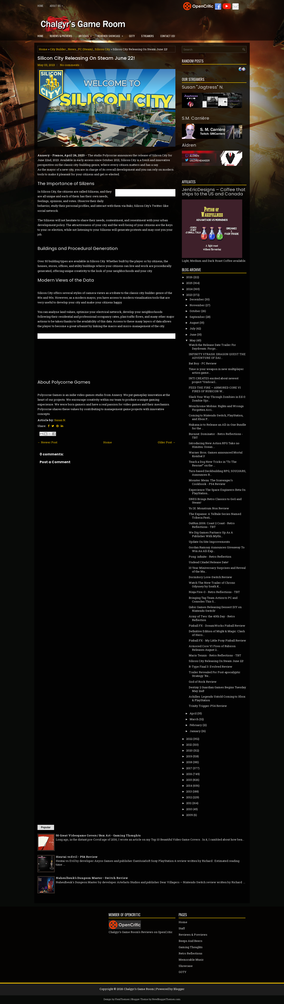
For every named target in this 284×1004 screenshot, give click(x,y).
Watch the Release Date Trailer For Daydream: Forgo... (212, 346)
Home (40, 6)
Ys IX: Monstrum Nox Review (209, 508)
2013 (189, 791)
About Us (57, 5)
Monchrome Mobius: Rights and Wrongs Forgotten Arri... (216, 408)
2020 (189, 750)
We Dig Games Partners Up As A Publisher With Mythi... (211, 534)
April (193, 713)
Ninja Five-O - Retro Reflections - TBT (214, 592)
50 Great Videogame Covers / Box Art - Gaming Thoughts (98, 835)
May (193, 340)
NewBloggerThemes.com (166, 999)
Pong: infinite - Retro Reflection (210, 556)
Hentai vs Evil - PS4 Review (77, 857)
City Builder (58, 49)
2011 (189, 803)
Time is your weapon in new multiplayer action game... (216, 371)
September (197, 317)
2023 (189, 295)
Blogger (178, 989)
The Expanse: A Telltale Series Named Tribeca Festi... (215, 515)
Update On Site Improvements (209, 542)
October (195, 311)
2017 (189, 768)
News (72, 49)
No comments (69, 65)
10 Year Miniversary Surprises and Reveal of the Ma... (217, 569)
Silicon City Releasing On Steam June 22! (86, 58)
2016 (189, 774)
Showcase (186, 966)
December (197, 299)
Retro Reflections (190, 953)
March (194, 719)
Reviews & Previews (61, 36)
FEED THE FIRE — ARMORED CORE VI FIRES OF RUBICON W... (215, 389)
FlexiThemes (122, 999)
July (192, 328)
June (193, 334)
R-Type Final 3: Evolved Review (210, 666)
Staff (182, 928)
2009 (189, 815)
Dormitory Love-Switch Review (210, 577)
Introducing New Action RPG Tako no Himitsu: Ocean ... (214, 445)
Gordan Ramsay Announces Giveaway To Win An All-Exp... (217, 549)
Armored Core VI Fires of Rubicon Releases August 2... (212, 648)
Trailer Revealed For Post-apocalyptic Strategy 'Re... (214, 674)
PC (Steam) (85, 49)
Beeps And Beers (190, 941)
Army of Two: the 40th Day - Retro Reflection (212, 618)
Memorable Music (191, 960)
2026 (189, 277)
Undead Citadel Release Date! (208, 562)
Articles (86, 34)
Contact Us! (167, 36)
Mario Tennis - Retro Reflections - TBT (215, 655)
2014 (189, 786)
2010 (189, 809)
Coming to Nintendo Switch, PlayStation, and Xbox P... (216, 417)
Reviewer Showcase (112, 34)
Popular (46, 827)
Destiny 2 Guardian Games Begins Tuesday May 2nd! (217, 689)
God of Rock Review (203, 682)
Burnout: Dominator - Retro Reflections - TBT (216, 435)
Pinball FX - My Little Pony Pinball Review (217, 640)
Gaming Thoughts (191, 947)
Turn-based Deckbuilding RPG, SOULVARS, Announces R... (217, 473)
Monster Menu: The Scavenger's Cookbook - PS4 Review (211, 482)
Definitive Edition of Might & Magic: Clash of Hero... (217, 633)
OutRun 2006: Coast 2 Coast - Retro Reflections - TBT (212, 525)
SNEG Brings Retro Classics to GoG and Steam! (215, 501)
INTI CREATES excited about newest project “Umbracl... (214, 380)
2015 (189, 780)
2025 (189, 283)
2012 (189, 797)
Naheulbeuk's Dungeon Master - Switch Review (92, 878)
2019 (189, 756)
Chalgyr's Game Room (139, 989)
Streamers (147, 36)
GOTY (132, 36)
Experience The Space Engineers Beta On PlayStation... (217, 491)
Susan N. (60, 420)
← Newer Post (47, 442)
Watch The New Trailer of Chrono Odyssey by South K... (212, 584)
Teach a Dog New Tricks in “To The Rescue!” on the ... (213, 463)
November (197, 305)
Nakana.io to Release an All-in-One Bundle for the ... (217, 426)
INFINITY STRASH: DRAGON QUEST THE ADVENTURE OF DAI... (217, 356)
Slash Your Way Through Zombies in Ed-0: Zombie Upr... (217, 398)
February (196, 725)
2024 (189, 289)
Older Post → (166, 442)
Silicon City (102, 49)
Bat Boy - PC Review (203, 363)
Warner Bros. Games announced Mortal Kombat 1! (215, 454)
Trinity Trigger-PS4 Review (208, 706)
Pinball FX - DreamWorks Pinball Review (217, 626)
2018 (189, 762)
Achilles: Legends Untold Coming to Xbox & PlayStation (217, 698)
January (195, 731)
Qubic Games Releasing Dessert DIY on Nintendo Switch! (215, 609)
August (194, 323)
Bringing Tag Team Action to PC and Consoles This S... (213, 599)
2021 (189, 745)
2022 (189, 739)
